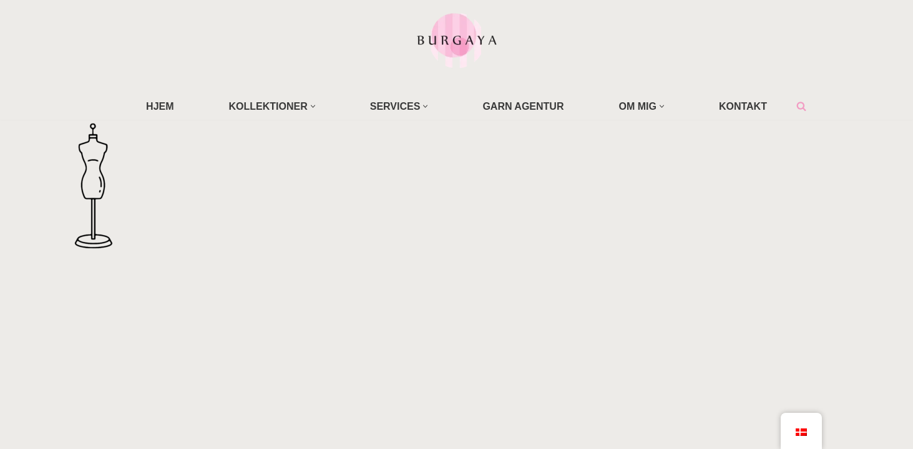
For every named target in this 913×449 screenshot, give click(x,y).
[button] (313, 106)
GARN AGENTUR (523, 106)
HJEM (159, 106)
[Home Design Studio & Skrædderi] (457, 39)
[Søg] (801, 106)
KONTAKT (743, 106)
